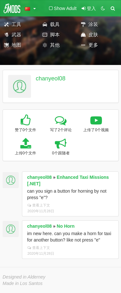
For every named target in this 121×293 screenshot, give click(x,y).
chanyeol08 (51, 78)
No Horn (66, 226)
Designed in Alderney (24, 276)
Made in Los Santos (23, 283)
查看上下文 (38, 205)
